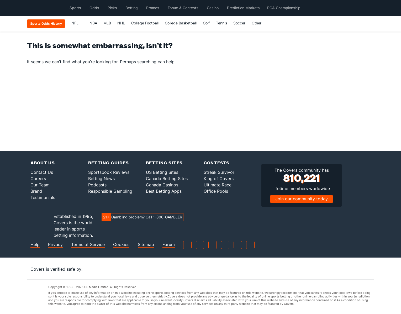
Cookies (121, 244)
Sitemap (146, 244)
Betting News (101, 178)
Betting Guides (108, 163)
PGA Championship (283, 8)
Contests (216, 163)
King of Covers (219, 178)
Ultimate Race (217, 184)
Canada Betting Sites (167, 178)
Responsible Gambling (110, 191)
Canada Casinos (162, 184)
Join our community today (301, 198)
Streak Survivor (219, 172)
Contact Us (41, 172)
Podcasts (97, 184)
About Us (42, 163)
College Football (145, 23)
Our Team (40, 184)
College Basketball (181, 23)
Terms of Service (88, 244)
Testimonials (42, 197)
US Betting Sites (162, 172)
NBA (93, 23)
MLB (107, 23)
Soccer (239, 23)
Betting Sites (164, 163)
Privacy (55, 244)
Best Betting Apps (164, 191)
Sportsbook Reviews (108, 172)
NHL (121, 23)
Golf (206, 23)
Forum (168, 244)
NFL (77, 23)
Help (35, 244)
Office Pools (216, 191)
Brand (36, 191)
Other (259, 23)
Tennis (221, 23)
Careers (38, 178)
